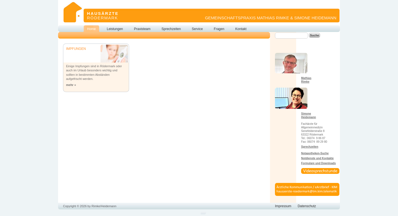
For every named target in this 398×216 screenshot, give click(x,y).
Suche (314, 35)
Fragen (219, 29)
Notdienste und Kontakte (317, 158)
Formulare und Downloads (318, 163)
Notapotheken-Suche (315, 153)
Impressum (283, 206)
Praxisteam (142, 29)
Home (91, 29)
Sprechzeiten (171, 29)
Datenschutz (307, 206)
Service (197, 29)
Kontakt (241, 29)
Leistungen (115, 29)
